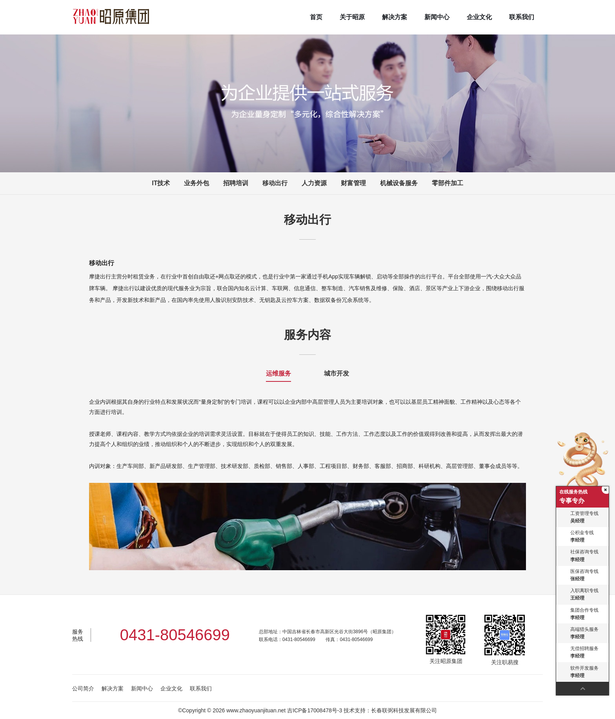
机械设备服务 (399, 183)
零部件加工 (447, 183)
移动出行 (274, 183)
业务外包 (196, 183)
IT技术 (161, 183)
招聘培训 (235, 183)
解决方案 (394, 17)
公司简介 (83, 688)
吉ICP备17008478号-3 (314, 710)
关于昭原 (352, 17)
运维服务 (278, 373)
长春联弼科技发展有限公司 (404, 710)
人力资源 (314, 183)
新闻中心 (436, 17)
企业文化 (479, 17)
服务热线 (77, 635)
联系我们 (521, 17)
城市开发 (336, 373)
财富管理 (353, 183)
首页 (316, 17)
